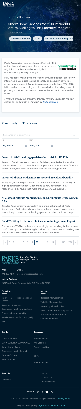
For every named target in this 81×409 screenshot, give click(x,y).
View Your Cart (41, 363)
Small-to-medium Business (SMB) (17, 317)
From (30, 140)
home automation (20, 39)
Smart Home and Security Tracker (56, 310)
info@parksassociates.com (30, 274)
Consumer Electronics (12, 305)
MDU (4, 322)
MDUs (37, 39)
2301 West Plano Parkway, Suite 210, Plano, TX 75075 (26, 283)
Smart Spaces (8, 359)
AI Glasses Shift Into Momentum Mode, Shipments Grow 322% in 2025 (40, 199)
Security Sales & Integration (59, 39)
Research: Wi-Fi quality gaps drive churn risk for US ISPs (35, 157)
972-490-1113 (8, 274)
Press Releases (41, 339)
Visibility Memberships (51, 302)
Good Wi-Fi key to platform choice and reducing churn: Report (38, 221)
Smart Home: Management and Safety (17, 299)
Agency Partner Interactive (52, 406)
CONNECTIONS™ (9, 339)
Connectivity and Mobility (14, 313)
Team (44, 373)
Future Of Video (9, 355)
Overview (6, 380)
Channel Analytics (49, 319)
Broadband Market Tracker (53, 315)
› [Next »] (75, 242)
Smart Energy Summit (12, 347)
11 (42, 242)
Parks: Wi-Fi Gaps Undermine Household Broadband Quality (37, 177)
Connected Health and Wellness (17, 309)
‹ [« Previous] (5, 242)
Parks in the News (42, 347)
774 (70, 242)
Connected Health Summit (14, 351)
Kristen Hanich (50, 102)
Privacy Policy (48, 382)
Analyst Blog (40, 343)
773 (63, 242)
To (3, 140)
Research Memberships (51, 298)
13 (53, 242)
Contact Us (47, 377)
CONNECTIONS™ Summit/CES (16, 343)
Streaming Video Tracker (52, 306)
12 (48, 242)
